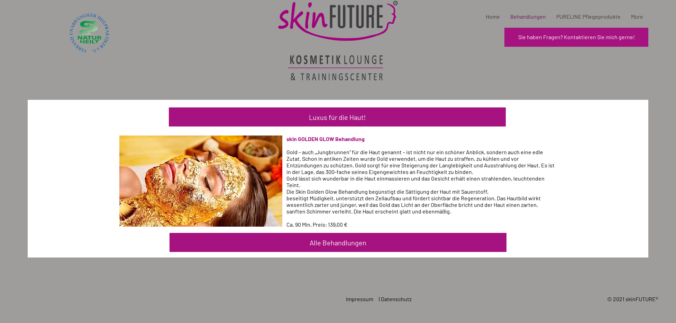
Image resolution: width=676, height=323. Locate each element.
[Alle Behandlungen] (338, 242)
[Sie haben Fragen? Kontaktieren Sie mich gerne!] (576, 37)
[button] (337, 116)
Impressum (360, 299)
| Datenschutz (396, 299)
